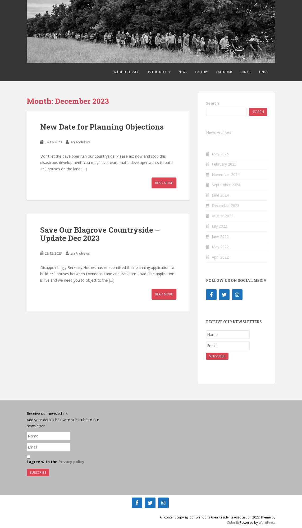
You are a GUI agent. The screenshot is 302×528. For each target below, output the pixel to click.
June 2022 (220, 236)
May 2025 (220, 153)
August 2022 (222, 215)
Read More (164, 183)
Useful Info (156, 72)
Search (212, 103)
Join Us (245, 72)
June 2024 (220, 195)
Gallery (201, 72)
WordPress (267, 522)
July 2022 (219, 226)
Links (263, 72)
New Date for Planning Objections (102, 127)
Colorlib (233, 522)
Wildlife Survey (126, 72)
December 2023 (225, 205)
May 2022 (220, 246)
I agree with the (55, 459)
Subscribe (217, 356)
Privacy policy (71, 461)
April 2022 (220, 257)
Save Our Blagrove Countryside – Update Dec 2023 (100, 234)
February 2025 (224, 164)
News (183, 72)
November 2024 (226, 174)
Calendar (224, 72)
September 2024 (226, 184)
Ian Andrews (80, 142)
